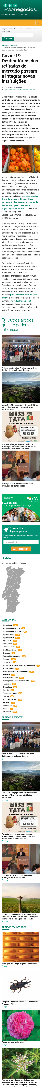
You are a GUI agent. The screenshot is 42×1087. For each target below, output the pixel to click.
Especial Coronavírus (21, 90)
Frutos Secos (8, 669)
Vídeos (6, 709)
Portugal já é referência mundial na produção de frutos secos (17, 485)
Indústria (6, 675)
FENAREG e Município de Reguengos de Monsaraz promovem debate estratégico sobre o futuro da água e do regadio (20, 916)
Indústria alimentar (10, 678)
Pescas (6, 696)
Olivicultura (7, 687)
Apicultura (7, 641)
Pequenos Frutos (10, 693)
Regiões (5, 29)
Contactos (13, 15)
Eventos (6, 659)
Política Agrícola (9, 699)
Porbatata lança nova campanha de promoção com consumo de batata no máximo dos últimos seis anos (19, 446)
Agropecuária (8, 638)
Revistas (4, 15)
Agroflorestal (8, 635)
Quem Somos (24, 15)
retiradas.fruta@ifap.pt (21, 301)
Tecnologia (7, 706)
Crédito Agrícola (9, 650)
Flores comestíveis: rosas (13, 1042)
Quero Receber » (21, 549)
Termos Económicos (31, 29)
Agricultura (13, 45)
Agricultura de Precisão (12, 631)
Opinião (6, 690)
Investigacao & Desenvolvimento (16, 681)
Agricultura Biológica (11, 628)
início (5, 45)
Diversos (6, 653)
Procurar (7, 38)
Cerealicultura (8, 647)
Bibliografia (6, 31)
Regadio (6, 702)
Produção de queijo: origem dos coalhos (19, 963)
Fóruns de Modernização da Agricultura (19, 665)
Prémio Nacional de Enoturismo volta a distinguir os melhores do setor (19, 369)
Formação (7, 662)
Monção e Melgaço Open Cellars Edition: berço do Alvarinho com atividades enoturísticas (20, 407)
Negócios (7, 684)
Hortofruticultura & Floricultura (15, 672)
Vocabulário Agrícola (16, 29)
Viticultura (7, 712)
